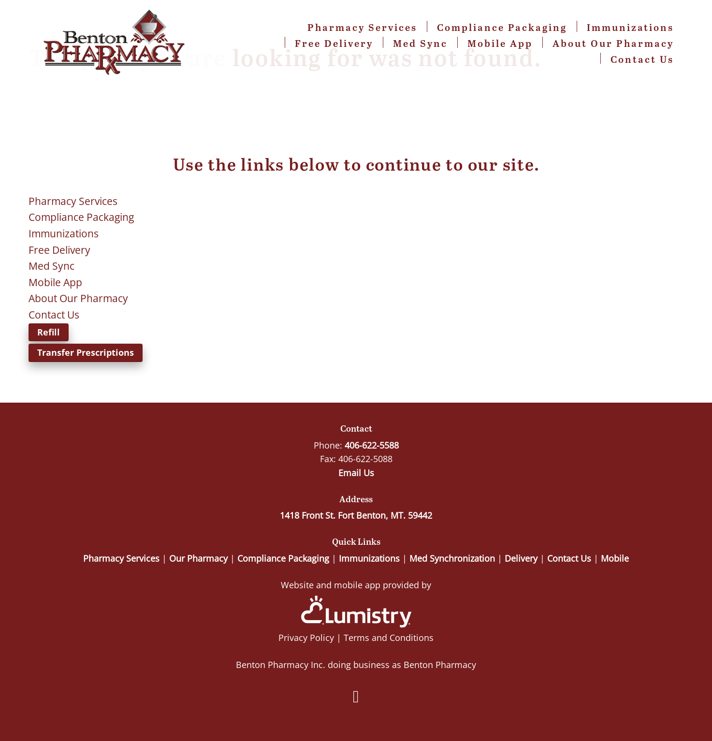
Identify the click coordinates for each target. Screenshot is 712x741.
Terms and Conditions (389, 637)
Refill (48, 332)
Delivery (521, 558)
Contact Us (642, 59)
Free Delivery (334, 43)
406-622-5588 (372, 445)
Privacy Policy (306, 637)
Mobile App (500, 43)
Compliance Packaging (502, 27)
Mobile (615, 558)
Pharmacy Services (362, 27)
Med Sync (420, 43)
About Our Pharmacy (613, 43)
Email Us (356, 472)
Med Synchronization (452, 558)
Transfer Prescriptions (85, 352)
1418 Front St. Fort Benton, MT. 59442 (356, 515)
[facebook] (356, 696)
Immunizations (630, 27)
